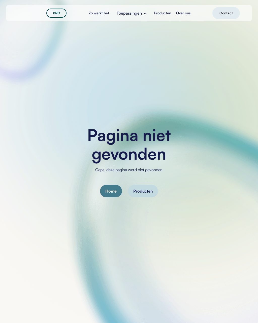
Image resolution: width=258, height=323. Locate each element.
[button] (131, 13)
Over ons (183, 13)
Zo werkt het (99, 13)
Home (111, 191)
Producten (143, 191)
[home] (30, 13)
